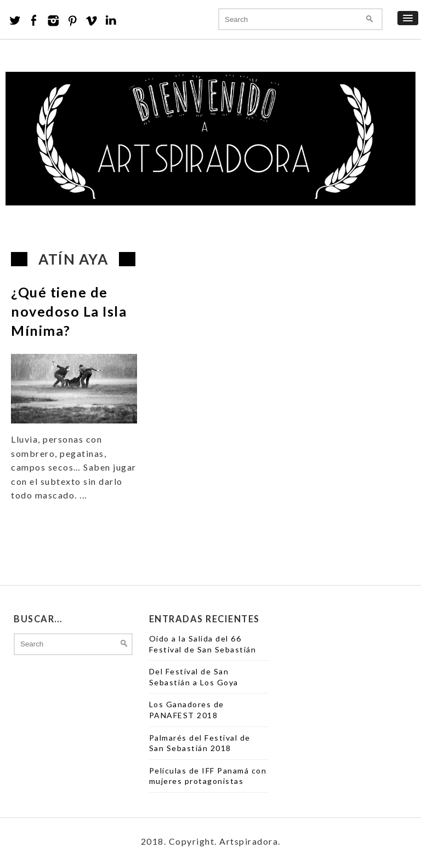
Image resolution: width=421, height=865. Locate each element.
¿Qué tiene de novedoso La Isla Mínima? (69, 311)
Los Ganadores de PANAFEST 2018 (186, 710)
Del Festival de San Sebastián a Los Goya (193, 677)
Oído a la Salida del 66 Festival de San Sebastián (203, 644)
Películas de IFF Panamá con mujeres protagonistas (208, 776)
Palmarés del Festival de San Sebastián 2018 (200, 743)
